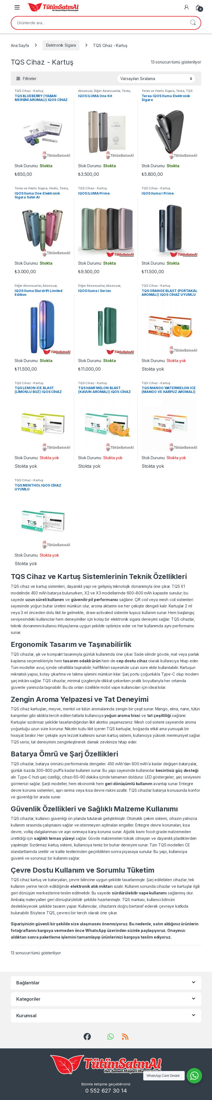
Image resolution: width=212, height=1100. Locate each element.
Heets (53, 188)
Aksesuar (85, 91)
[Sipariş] (156, 78)
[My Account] (187, 7)
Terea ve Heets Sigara (158, 91)
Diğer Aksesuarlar (107, 91)
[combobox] (98, 23)
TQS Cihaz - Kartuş (29, 91)
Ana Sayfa (20, 45)
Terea (126, 91)
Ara (193, 23)
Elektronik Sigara (61, 45)
